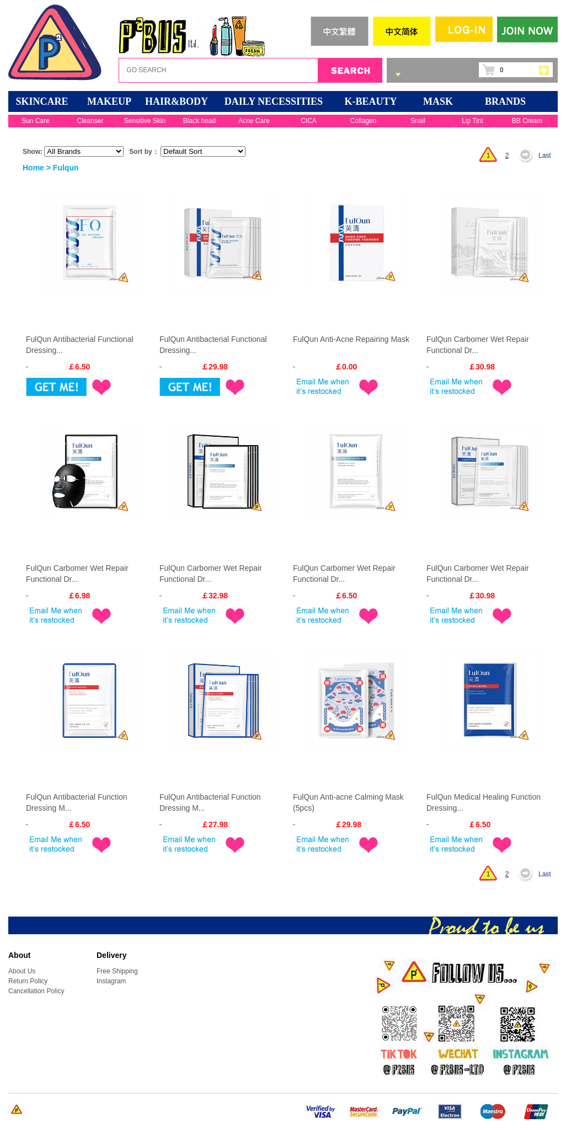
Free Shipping (117, 971)
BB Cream (527, 121)
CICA (309, 121)
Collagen (363, 121)
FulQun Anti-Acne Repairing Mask (351, 339)
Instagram (111, 981)
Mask (438, 101)
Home (33, 167)
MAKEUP (109, 101)
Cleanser (90, 121)
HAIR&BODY (176, 101)
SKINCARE (41, 101)
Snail (417, 121)
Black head (199, 121)
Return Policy (27, 981)
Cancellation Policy (36, 991)
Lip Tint (472, 121)
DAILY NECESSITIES (274, 101)
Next (528, 155)
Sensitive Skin (144, 121)
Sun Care (36, 121)
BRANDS (505, 101)
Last (544, 155)
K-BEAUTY (370, 101)
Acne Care (254, 121)
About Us (21, 971)
